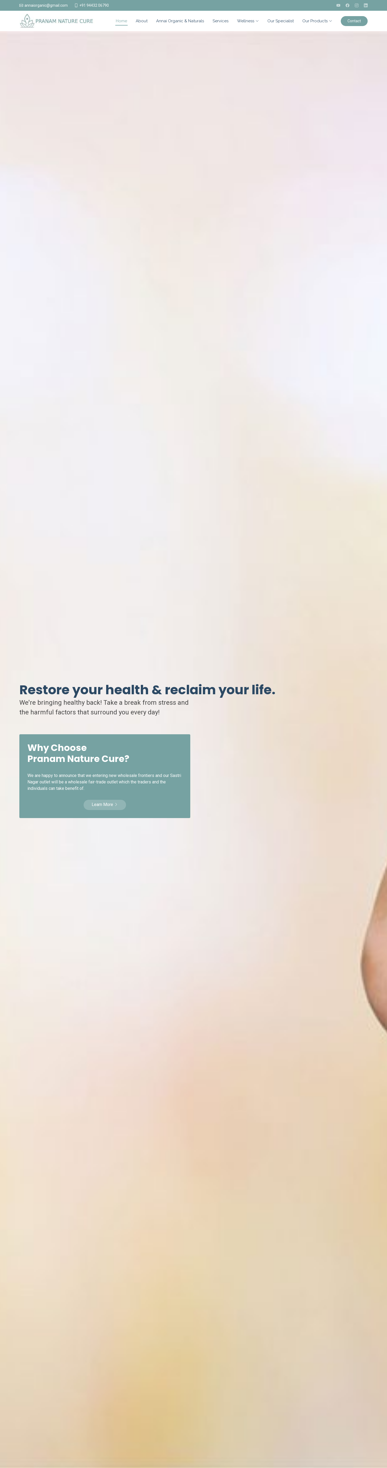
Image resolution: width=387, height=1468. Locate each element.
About (142, 21)
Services (220, 21)
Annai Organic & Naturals (180, 21)
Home (121, 21)
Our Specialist (280, 21)
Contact (354, 21)
